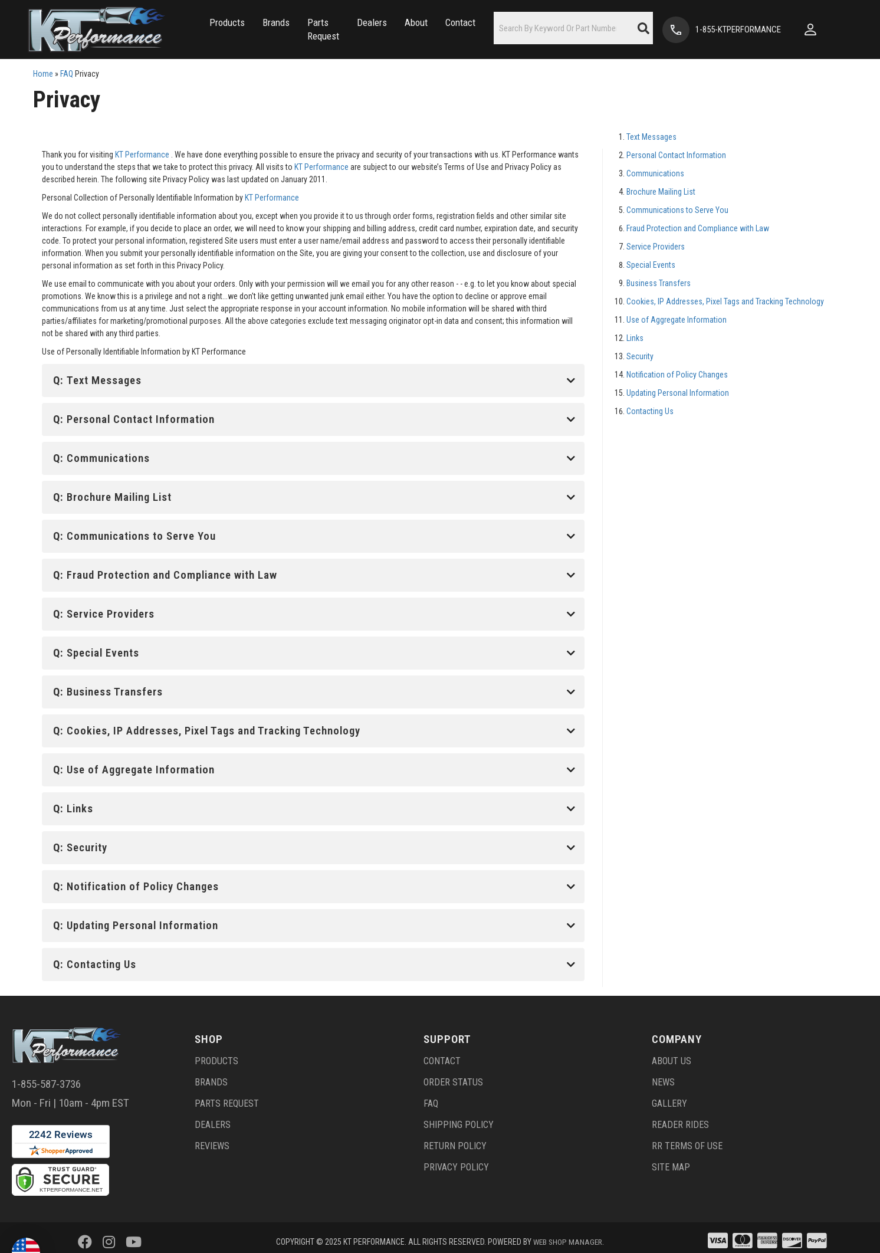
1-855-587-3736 (46, 1074)
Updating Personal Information (677, 393)
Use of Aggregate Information (676, 319)
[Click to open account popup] (845, 29)
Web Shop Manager (568, 1232)
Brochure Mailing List (660, 191)
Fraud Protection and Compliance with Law (697, 228)
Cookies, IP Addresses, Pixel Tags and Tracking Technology (725, 301)
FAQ (66, 73)
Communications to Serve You (677, 210)
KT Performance (142, 154)
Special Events (650, 265)
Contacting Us (650, 411)
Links (634, 338)
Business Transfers (658, 283)
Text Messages (651, 137)
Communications (655, 173)
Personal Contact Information (676, 155)
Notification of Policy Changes (677, 374)
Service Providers (655, 246)
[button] (195, 30)
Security (640, 356)
